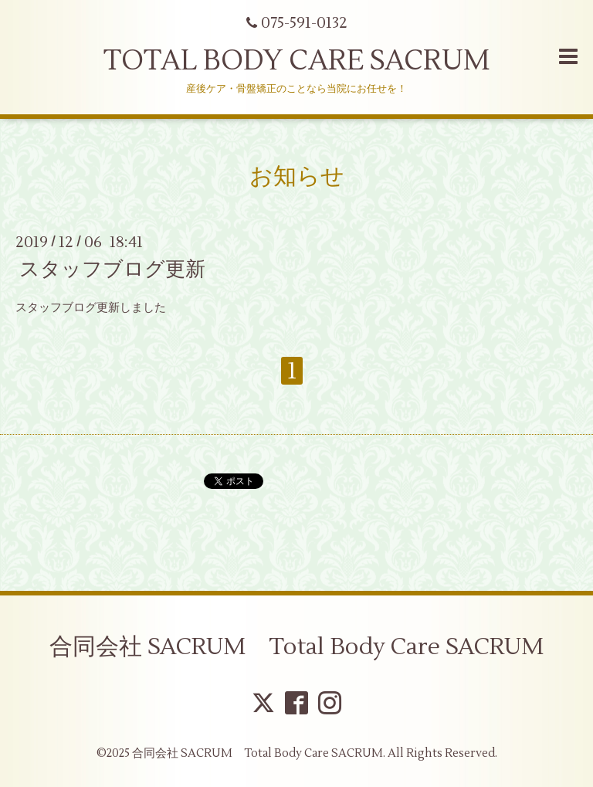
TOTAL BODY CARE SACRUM (296, 61)
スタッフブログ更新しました (90, 307)
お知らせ (296, 176)
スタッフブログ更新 (112, 269)
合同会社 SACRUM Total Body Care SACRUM (296, 647)
